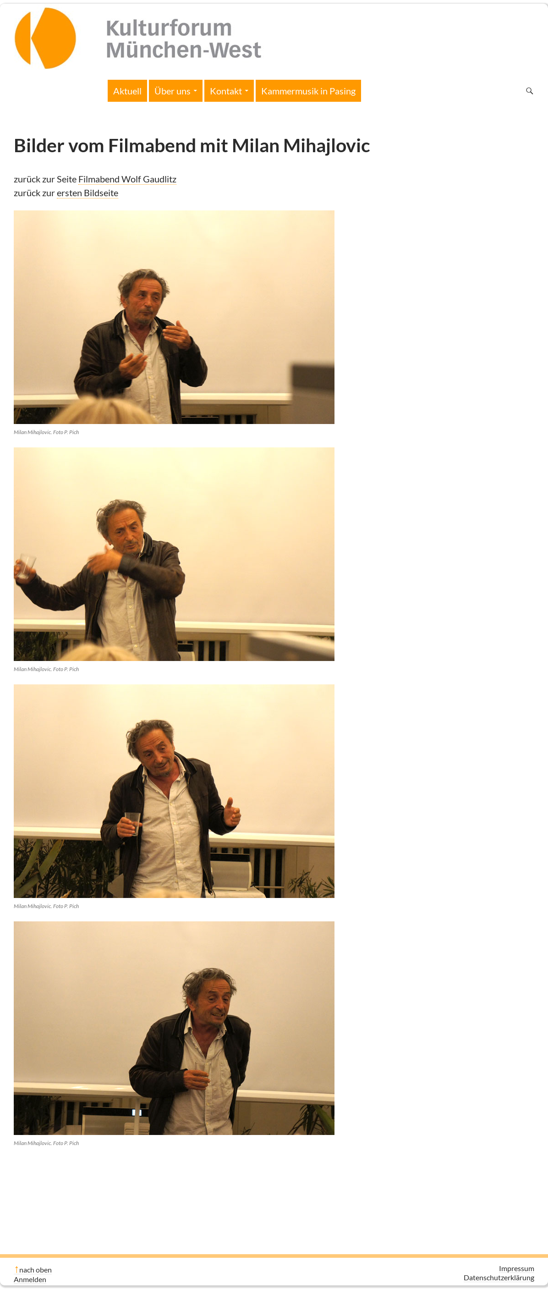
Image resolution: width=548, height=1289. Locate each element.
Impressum (516, 1268)
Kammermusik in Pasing (308, 90)
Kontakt (226, 90)
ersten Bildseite (87, 192)
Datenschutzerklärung (499, 1277)
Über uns (172, 90)
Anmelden (30, 1279)
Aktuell (127, 90)
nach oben (35, 1269)
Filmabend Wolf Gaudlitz (127, 178)
